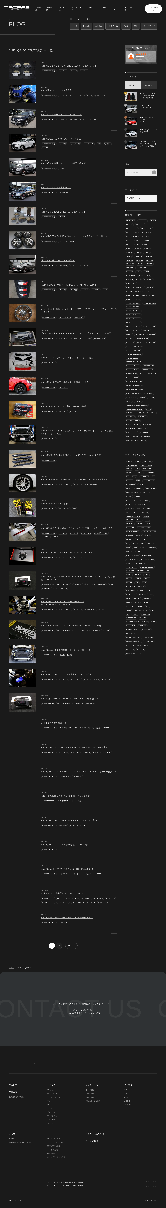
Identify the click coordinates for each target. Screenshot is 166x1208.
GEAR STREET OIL (150, 532)
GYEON (97, 752)
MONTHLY (149, 85)
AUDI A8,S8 (145, 236)
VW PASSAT (131, 429)
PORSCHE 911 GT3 (133, 350)
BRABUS (145, 492)
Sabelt (146, 602)
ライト (87, 679)
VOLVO (129, 413)
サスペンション (65, 508)
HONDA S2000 (145, 276)
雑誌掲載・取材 (100, 338)
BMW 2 (129, 248)
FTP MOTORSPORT (144, 528)
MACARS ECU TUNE (147, 559)
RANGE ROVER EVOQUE (135, 389)
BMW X (140, 264)
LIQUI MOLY (147, 555)
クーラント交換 (76, 95)
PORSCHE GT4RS (133, 370)
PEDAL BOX (47, 588)
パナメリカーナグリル (134, 642)
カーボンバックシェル (134, 638)
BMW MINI (73, 728)
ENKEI (140, 524)
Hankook (129, 540)
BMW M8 (150, 260)
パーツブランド (149, 26)
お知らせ (108, 144)
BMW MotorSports (132, 492)
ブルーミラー (149, 642)
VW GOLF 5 (87, 898)
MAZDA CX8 (140, 334)
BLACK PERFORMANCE (135, 489)
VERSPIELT (146, 614)
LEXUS (150, 287)
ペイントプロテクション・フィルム (138, 645)
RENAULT (150, 393)
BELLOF (96, 679)
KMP (143, 547)
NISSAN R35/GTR (142, 338)
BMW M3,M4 (150, 256)
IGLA (134, 543)
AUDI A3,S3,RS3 (48, 898)
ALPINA (153, 221)
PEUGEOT (130, 342)
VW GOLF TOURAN (133, 421)
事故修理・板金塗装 (101, 533)
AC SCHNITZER (132, 465)
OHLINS (129, 583)
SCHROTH (130, 606)
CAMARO (130, 268)
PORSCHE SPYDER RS (134, 381)
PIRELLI (55, 537)
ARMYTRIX (145, 477)
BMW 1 (146, 244)
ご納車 (62, 168)
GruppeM (130, 536)
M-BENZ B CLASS (133, 295)
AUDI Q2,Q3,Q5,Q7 (49, 71)
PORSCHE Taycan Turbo (134, 385)
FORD (147, 272)
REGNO (146, 598)
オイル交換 (63, 95)
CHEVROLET (142, 268)
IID (142, 543)
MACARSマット (132, 567)
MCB (128, 575)
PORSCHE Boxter (132, 358)
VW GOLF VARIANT (133, 425)
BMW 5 (129, 252)
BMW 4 (147, 248)
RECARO (137, 598)
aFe (85, 825)
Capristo (146, 500)
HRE (138, 540)
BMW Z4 (150, 264)
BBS (138, 481)
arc (128, 477)
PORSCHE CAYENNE (134, 362)
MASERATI (146, 330)
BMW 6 (138, 252)
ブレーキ (62, 119)
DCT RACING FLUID (133, 516)
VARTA (106, 290)
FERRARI (130, 272)
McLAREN (152, 334)
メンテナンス (101, 95)
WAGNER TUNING (133, 622)
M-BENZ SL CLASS (149, 326)
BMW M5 (63, 728)
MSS (147, 575)
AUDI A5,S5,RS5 (48, 801)
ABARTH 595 (131, 221)
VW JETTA (147, 425)
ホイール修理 (79, 317)
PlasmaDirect (131, 591)
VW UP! (143, 440)
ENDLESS (130, 524)
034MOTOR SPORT (133, 461)
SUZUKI (151, 397)
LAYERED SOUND (133, 555)
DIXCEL (146, 516)
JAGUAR (130, 279)
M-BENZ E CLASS (133, 307)
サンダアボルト (150, 638)
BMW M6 (140, 260)
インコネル (147, 630)
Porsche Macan (132, 374)
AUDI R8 (146, 240)
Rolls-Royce (130, 397)
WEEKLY (133, 85)
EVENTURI (130, 528)
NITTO (139, 579)
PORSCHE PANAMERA (148, 374)
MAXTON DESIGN (144, 571)
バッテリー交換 (65, 776)
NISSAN (129, 338)
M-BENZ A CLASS (141, 291)
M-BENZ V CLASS (133, 330)
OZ (138, 583)
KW (75, 508)
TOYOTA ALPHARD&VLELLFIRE (137, 405)
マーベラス (130, 649)
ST (148, 606)
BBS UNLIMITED (150, 481)
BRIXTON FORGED (133, 500)
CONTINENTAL (91, 609)
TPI (128, 614)
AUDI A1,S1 (140, 225)
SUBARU (142, 397)
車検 (95, 119)
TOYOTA (138, 401)
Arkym (135, 477)
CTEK (136, 512)
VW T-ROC (145, 432)
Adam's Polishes (147, 465)
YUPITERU (84, 71)
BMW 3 (77, 898)
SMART (140, 606)
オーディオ (63, 71)
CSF (128, 512)
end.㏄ (148, 520)
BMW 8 (129, 256)
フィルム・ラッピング (82, 630)
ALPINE (140, 473)
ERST (148, 524)
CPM (111, 584)
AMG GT (129, 225)
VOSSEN (143, 618)
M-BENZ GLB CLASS (133, 311)
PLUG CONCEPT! (61, 588)
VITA (149, 409)
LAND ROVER (131, 283)
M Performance (131, 559)
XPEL (107, 630)
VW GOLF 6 (99, 898)
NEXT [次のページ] (70, 946)
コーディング (79, 557)
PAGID (145, 583)
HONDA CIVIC (131, 276)
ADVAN (129, 469)
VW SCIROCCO (132, 432)
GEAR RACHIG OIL (133, 532)
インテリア (63, 874)
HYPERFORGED (92, 484)
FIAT (139, 272)
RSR (138, 602)
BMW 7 (147, 252)
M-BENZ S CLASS (133, 326)
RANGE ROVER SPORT (134, 393)
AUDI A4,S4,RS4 (48, 584)
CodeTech (102, 584)
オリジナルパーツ (132, 634)
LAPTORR (137, 551)
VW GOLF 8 (143, 417)
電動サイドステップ (133, 653)
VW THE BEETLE (48, 902)
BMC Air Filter (151, 489)
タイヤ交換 (63, 241)
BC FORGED (131, 485)
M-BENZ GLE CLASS (133, 319)
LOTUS (129, 291)
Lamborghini (149, 279)
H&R (148, 536)
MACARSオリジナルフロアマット (137, 563)
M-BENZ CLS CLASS (133, 303)
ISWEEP (74, 71)
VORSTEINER (131, 618)
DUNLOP (130, 520)
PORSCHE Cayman (133, 366)
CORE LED (140, 508)
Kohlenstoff (152, 547)
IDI (128, 543)
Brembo (129, 496)
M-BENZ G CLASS (149, 307)
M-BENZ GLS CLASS (133, 323)
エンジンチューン (65, 557)
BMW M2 (139, 256)
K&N (128, 547)
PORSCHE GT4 (149, 366)
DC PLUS (86, 290)
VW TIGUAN (146, 436)
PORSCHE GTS (148, 370)
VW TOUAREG (131, 440)
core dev (129, 508)
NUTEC (45, 148)
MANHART (130, 571)
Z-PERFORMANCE (133, 630)
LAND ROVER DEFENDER (135, 287)
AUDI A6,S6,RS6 (147, 232)
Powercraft (141, 595)
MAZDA (129, 334)
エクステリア (64, 387)
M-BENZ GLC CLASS (133, 315)
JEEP (139, 279)
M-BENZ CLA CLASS (133, 299)
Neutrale (129, 579)
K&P (135, 547)
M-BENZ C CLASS (149, 295)
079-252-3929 (58, 1187)
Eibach (139, 520)
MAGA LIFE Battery (148, 567)
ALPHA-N (130, 473)
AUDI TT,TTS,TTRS (133, 244)
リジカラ (141, 649)
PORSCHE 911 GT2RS (134, 346)
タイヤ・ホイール (65, 317)
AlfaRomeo (143, 221)
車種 (135, 26)
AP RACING (150, 473)
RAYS (102, 609)
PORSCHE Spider (132, 378)
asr (154, 477)
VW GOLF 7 (78, 584)
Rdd (128, 598)
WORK (145, 622)
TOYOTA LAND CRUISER (135, 409)
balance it (130, 481)
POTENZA (130, 595)
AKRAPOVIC (147, 469)
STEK (129, 610)
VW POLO (142, 429)
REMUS (129, 602)
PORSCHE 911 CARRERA (146, 342)
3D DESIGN (147, 461)
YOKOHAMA (131, 626)
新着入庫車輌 (64, 192)
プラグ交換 (88, 95)
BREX (138, 496)
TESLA (129, 401)
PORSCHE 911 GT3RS (134, 354)
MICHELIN (96, 290)
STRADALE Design (141, 610)
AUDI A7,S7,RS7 (48, 703)
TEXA (153, 610)
